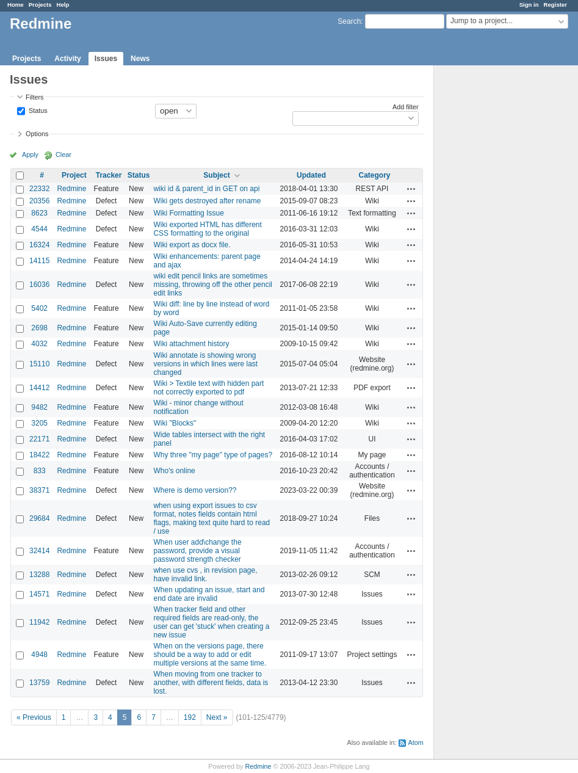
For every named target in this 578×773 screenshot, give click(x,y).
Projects (40, 4)
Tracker (109, 175)
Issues (106, 58)
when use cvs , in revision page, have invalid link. (205, 574)
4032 (39, 343)
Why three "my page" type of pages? (212, 455)
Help (63, 4)
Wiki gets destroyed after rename (207, 201)
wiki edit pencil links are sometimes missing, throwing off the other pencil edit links (212, 284)
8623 (39, 213)
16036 (39, 284)
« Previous (33, 717)
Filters (34, 97)
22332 (39, 188)
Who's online (174, 470)
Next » (217, 717)
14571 (39, 594)
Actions (411, 189)
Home (15, 4)
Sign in (529, 4)
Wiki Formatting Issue (188, 213)
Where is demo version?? (194, 490)
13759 (39, 682)
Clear (63, 154)
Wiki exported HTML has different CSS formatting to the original (207, 229)
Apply (30, 154)
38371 (39, 490)
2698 (39, 328)
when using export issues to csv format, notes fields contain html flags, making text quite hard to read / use (211, 518)
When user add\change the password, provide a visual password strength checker (197, 551)
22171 (39, 439)
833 (40, 470)
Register (555, 4)
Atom (415, 742)
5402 (39, 308)
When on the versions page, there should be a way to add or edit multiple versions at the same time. (209, 654)
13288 (39, 574)
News (140, 58)
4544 (39, 229)
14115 (39, 260)
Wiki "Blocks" (174, 423)
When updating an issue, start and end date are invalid (208, 594)
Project (74, 175)
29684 (39, 518)
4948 (39, 654)
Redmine (71, 188)
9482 (39, 407)
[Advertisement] (495, 257)
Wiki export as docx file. (191, 245)
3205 (39, 423)
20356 (39, 201)
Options (37, 133)
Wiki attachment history (191, 343)
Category (374, 175)
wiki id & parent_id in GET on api (206, 188)
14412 (39, 387)
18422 (39, 455)
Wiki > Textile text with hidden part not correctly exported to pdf (208, 387)
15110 (39, 364)
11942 (39, 622)
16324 (39, 245)
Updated (311, 175)
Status (37, 110)
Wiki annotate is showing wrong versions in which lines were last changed (205, 364)
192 (190, 717)
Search (349, 21)
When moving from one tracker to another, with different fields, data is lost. (210, 682)
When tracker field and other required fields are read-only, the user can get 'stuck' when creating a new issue (211, 622)
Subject (216, 175)
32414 (39, 550)
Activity (67, 58)
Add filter (405, 107)
